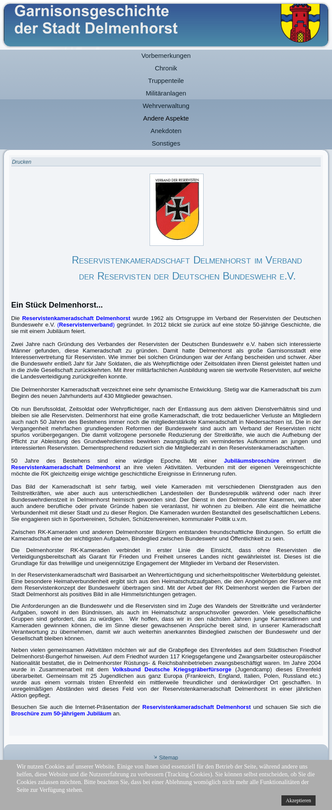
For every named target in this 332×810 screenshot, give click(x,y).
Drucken (22, 162)
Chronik (166, 68)
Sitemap (168, 758)
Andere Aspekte (166, 118)
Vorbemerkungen (166, 55)
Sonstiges (166, 143)
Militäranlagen (166, 93)
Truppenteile (166, 80)
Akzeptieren (298, 800)
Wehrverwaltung (166, 105)
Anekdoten (166, 130)
